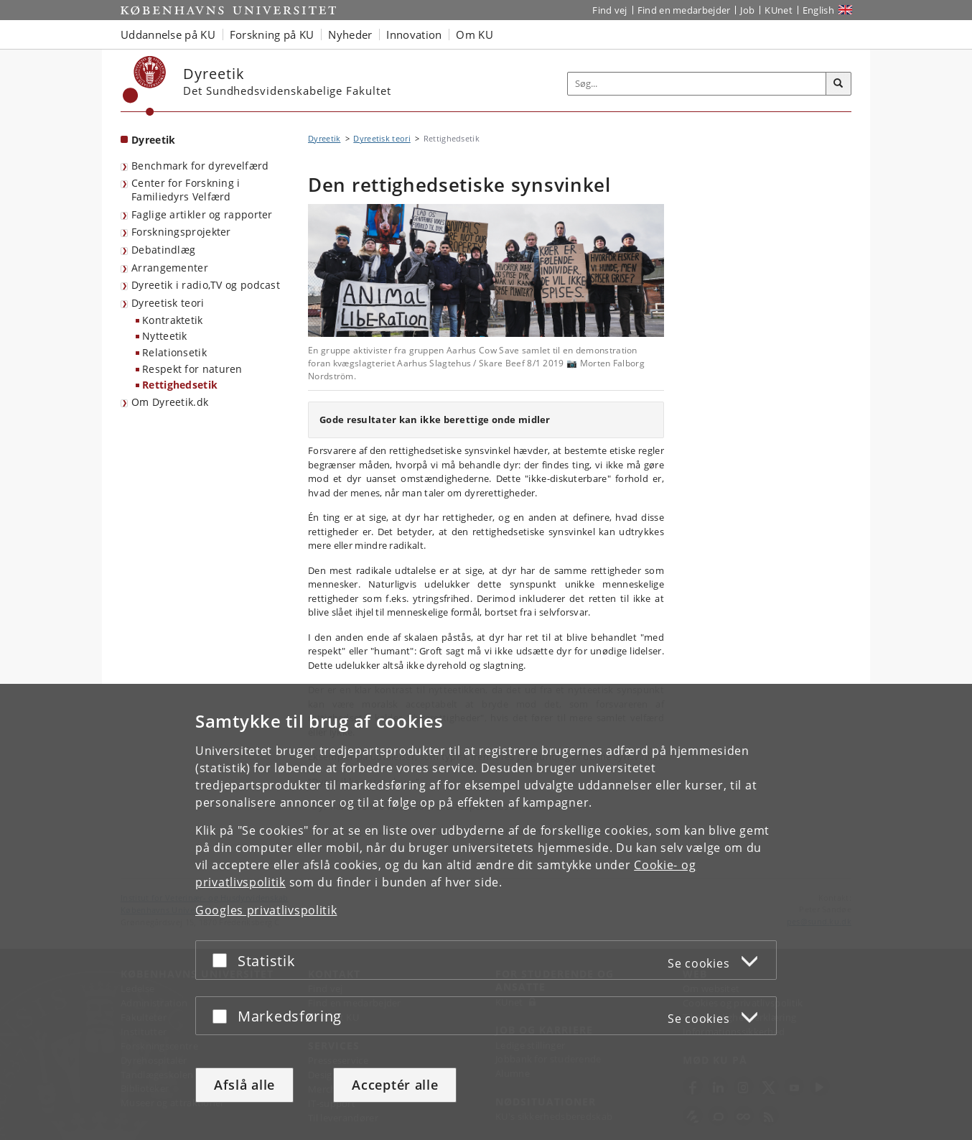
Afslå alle (244, 1084)
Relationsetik (174, 352)
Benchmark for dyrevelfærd (200, 165)
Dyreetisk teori (168, 303)
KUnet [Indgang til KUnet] (779, 10)
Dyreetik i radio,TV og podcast (205, 285)
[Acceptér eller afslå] (223, 960)
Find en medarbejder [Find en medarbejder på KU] (684, 10)
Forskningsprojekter (181, 231)
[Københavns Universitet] (145, 86)
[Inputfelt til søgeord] (697, 84)
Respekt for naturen (192, 369)
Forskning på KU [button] (272, 34)
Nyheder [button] (350, 34)
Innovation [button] (413, 34)
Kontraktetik (172, 320)
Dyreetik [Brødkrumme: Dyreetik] (324, 138)
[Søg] (838, 84)
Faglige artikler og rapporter (202, 214)
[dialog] (486, 912)
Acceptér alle (395, 1084)
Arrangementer (169, 267)
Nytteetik (164, 336)
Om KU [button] (474, 34)
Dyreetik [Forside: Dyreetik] (153, 140)
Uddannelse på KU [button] (168, 34)
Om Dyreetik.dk (169, 402)
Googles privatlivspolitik (266, 910)
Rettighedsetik (180, 384)
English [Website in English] (818, 10)
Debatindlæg (163, 249)
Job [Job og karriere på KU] (747, 10)
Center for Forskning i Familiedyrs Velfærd (185, 189)
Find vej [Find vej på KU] (609, 10)
